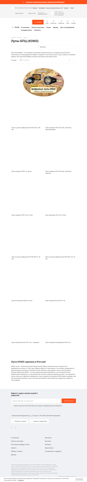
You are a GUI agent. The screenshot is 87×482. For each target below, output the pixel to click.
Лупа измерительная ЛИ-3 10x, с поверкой (25, 342)
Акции (48, 27)
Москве (35, 8)
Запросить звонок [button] (20, 421)
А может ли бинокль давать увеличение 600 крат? (45, 2)
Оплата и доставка (38, 27)
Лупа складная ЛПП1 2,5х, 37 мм (22, 215)
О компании (25, 27)
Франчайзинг (49, 448)
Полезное (37, 30)
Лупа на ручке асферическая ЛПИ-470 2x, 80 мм (26, 128)
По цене (13, 60)
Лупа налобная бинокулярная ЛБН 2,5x (58, 342)
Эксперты (48, 444)
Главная (13, 37)
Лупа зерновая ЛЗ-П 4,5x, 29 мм (55, 215)
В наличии (25, 60)
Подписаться (69, 401)
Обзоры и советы (16, 451)
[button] (17, 13)
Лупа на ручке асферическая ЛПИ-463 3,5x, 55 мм (60, 258)
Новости (13, 448)
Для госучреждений (67, 27)
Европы (66, 8)
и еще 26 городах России (53, 8)
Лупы (25, 37)
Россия (17, 27)
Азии (72, 8)
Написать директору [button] (40, 421)
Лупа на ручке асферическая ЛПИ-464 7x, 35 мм (26, 258)
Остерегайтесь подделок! (53, 451)
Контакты (48, 441)
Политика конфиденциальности (67, 476)
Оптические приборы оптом (20, 444)
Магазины (48, 438)
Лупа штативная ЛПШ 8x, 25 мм (22, 300)
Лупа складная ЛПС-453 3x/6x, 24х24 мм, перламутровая (58, 128)
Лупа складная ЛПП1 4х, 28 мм (21, 171)
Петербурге (42, 8)
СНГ (62, 8)
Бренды (55, 27)
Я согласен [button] (79, 479)
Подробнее (21, 480)
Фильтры (43, 47)
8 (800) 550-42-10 (42, 14)
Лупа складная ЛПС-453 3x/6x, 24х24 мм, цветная (58, 172)
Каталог (19, 37)
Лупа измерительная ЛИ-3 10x (55, 300)
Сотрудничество (26, 30)
